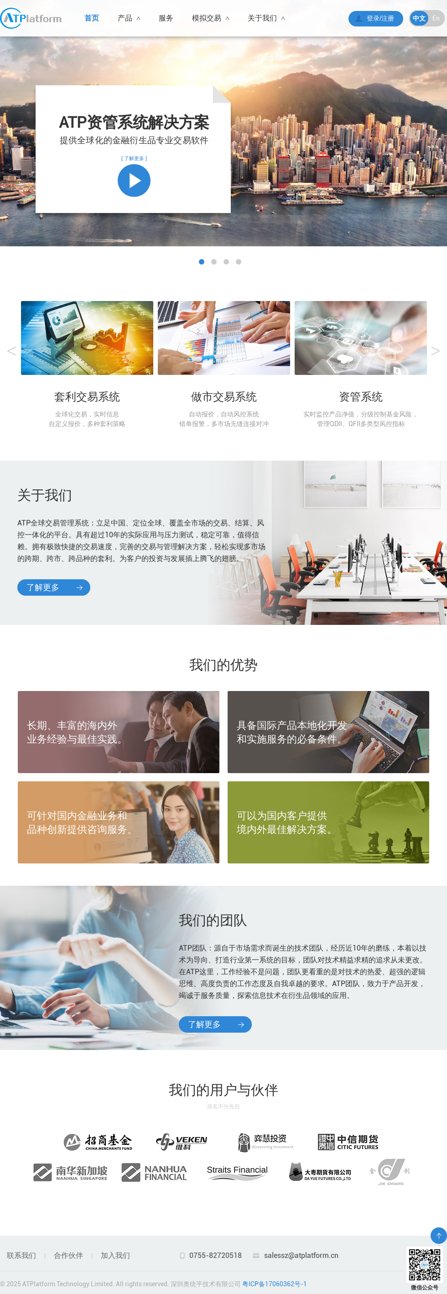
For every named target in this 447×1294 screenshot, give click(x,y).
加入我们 (115, 1255)
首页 (91, 18)
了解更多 (42, 587)
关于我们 (266, 18)
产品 (129, 18)
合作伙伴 (68, 1255)
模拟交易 (210, 18)
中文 (419, 18)
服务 (166, 18)
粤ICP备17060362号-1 (274, 1284)
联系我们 (21, 1255)
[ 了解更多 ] (134, 176)
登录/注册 (380, 18)
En (436, 18)
